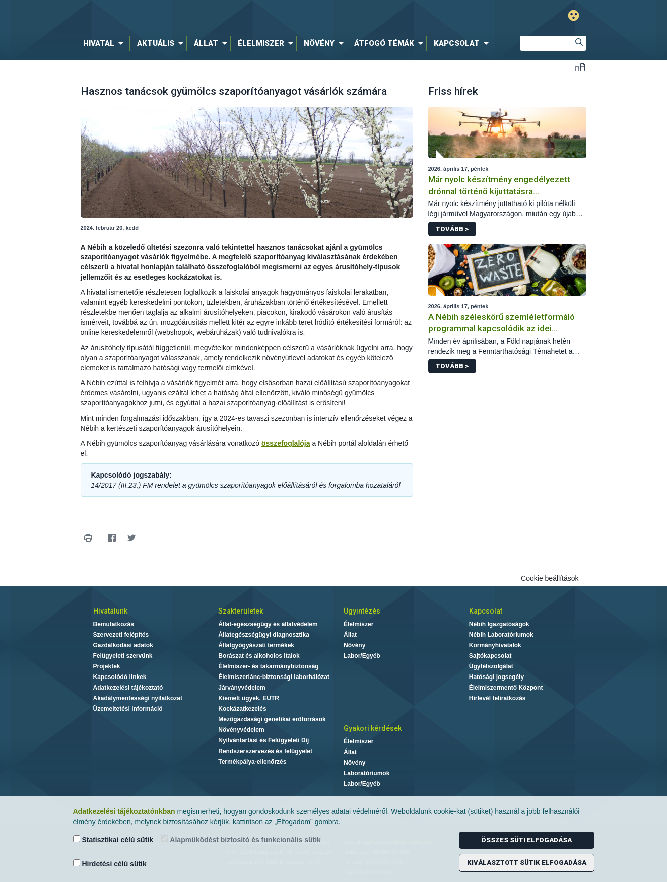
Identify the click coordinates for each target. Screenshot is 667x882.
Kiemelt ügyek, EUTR (248, 698)
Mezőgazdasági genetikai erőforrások (271, 719)
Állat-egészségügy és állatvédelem (267, 624)
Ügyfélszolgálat (491, 666)
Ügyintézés (362, 611)
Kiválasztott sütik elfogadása (526, 862)
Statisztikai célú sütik (113, 839)
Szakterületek (240, 611)
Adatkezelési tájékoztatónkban (124, 811)
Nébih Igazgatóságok (499, 624)
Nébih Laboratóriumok (501, 634)
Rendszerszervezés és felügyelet (265, 751)
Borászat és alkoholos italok (258, 655)
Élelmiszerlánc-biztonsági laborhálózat (273, 677)
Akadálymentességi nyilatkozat (137, 698)
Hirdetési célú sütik (110, 863)
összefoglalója (285, 443)
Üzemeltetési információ (128, 708)
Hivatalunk (110, 611)
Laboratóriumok (366, 773)
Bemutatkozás (113, 624)
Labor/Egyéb (362, 655)
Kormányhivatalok (495, 645)
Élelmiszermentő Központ (506, 687)
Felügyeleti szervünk (123, 655)
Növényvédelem (241, 729)
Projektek (106, 666)
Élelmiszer (358, 624)
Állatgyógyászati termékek (256, 645)
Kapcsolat (485, 611)
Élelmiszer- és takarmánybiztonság (268, 666)
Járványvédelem (241, 687)
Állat (350, 634)
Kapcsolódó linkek (120, 677)
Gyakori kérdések (373, 728)
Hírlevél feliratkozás (497, 698)
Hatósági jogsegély (496, 677)
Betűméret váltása (580, 66)
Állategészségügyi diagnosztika (263, 634)
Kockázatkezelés (242, 708)
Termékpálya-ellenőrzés (252, 761)
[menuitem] (105, 43)
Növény (354, 645)
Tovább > (452, 229)
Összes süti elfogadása (526, 840)
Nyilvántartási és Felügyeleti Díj (263, 740)
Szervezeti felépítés (121, 634)
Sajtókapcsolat (490, 655)
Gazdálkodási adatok (123, 645)
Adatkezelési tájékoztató (128, 687)
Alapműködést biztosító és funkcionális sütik (241, 839)
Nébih (226, 16)
